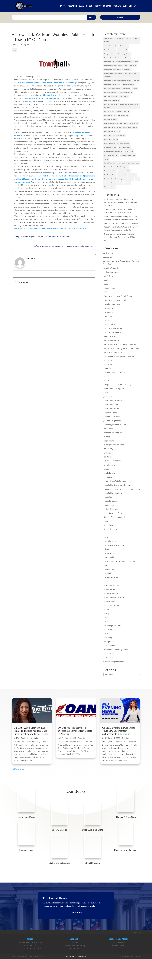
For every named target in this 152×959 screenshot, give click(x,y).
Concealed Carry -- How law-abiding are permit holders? (121, 62)
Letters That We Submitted (114, 481)
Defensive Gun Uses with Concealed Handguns (118, 92)
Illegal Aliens (108, 441)
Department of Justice (112, 352)
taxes (105, 621)
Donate (117, 6)
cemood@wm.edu (118, 946)
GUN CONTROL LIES (110, 115)
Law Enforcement (110, 473)
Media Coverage (110, 501)
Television (107, 629)
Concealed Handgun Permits (115, 300)
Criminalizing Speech (112, 332)
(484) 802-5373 (74, 949)
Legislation (107, 477)
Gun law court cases (111, 416)
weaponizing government (114, 661)
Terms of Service (71, 956)
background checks (111, 272)
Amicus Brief (108, 257)
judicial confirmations (112, 461)
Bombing (107, 280)
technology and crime (112, 625)
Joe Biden (107, 457)
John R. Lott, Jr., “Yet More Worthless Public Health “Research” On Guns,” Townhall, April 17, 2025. (50, 229)
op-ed (26, 45)
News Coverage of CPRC (127, 155)
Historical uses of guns (112, 432)
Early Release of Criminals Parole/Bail (118, 356)
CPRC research (123, 46)
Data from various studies (112, 88)
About (98, 6)
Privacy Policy (82, 956)
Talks (137, 179)
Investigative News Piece (113, 445)
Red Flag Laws (124, 167)
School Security (122, 175)
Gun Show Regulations (111, 119)
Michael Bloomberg (111, 509)
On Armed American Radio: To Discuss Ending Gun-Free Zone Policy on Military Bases (120, 237)
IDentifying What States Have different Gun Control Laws (121, 123)
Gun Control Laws (110, 404)
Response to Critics (111, 577)
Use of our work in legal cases (115, 649)
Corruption (108, 312)
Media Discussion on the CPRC (113, 151)
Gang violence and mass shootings (117, 384)
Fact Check (107, 368)
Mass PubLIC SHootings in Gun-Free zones (117, 143)
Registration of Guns (110, 171)
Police (105, 537)
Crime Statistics (109, 324)
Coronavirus (108, 308)
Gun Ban (107, 392)
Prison (106, 549)
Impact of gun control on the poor (127, 127)
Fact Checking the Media (111, 100)
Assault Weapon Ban (112, 268)
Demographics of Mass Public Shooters (116, 96)
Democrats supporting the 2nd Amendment (121, 348)
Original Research (110, 529)
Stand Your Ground (110, 179)
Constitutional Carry (128, 85)
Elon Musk (107, 364)
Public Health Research (111, 167)
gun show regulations (112, 420)
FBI (104, 376)
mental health (109, 505)
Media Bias (107, 497)
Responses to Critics (125, 171)
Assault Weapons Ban (110, 46)
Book (105, 284)
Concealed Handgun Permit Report (118, 296)
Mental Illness (129, 151)
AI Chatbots (108, 253)
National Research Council (114, 517)
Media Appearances (110, 147)
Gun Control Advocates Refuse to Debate (116, 111)
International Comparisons (112, 131)
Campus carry (109, 288)
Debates (134, 88)
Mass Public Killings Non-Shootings (114, 135)
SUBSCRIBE (76, 912)
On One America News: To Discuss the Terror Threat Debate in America (75, 730)
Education (107, 360)
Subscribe (127, 6)
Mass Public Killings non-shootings (117, 485)
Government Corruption (113, 388)
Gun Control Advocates (113, 400)
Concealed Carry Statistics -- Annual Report (117, 58)
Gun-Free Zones (123, 115)
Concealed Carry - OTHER (112, 85)
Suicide (106, 609)
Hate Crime (108, 428)
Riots (105, 581)
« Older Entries (18, 769)
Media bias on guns (124, 147)
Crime (106, 320)
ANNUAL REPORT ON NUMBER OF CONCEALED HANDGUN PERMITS (122, 40)
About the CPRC (122, 50)
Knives (106, 469)
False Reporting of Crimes (114, 372)
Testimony (127, 183)
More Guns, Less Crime (111, 155)
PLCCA (106, 533)
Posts (63, 6)
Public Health (108, 557)
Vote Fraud (108, 657)
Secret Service (109, 589)
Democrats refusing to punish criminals (119, 344)
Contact (107, 6)
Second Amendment (112, 585)
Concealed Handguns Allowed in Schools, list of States (120, 65)
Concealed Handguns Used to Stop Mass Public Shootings (121, 81)
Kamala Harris (109, 465)
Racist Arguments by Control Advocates (119, 561)
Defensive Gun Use (111, 340)
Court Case (108, 316)
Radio (105, 565)
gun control (108, 396)
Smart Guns (132, 175)
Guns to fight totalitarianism (115, 424)
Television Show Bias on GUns (113, 183)
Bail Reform (108, 276)
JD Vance (107, 453)
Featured (107, 380)
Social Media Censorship (113, 597)
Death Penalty (126, 88)
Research (72, 6)
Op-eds (89, 6)
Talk (105, 617)
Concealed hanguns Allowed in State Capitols (117, 69)
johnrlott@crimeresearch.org (74, 946)
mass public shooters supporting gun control (121, 489)
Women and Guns (109, 187)
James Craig (108, 448)
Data (81, 6)
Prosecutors (108, 553)
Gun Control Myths (111, 408)
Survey (106, 613)
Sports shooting (109, 601)
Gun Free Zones (110, 412)
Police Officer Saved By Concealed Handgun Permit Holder (121, 163)
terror (105, 633)
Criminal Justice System (113, 328)
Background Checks (110, 54)
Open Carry (108, 525)
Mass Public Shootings (111, 139)
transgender (108, 641)
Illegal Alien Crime (109, 127)
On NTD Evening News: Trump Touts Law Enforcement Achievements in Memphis (118, 730)
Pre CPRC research (110, 50)
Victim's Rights (109, 653)
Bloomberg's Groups (124, 54)
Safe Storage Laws (109, 175)
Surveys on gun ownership (126, 179)
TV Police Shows (110, 645)
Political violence (110, 541)
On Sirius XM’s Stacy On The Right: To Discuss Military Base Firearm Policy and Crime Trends (120, 202)
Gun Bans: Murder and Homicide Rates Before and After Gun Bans (121, 105)
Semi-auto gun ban (111, 593)
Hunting (106, 436)
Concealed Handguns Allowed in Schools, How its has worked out (120, 75)
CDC (105, 292)
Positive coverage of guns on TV (116, 545)
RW (17, 738)
